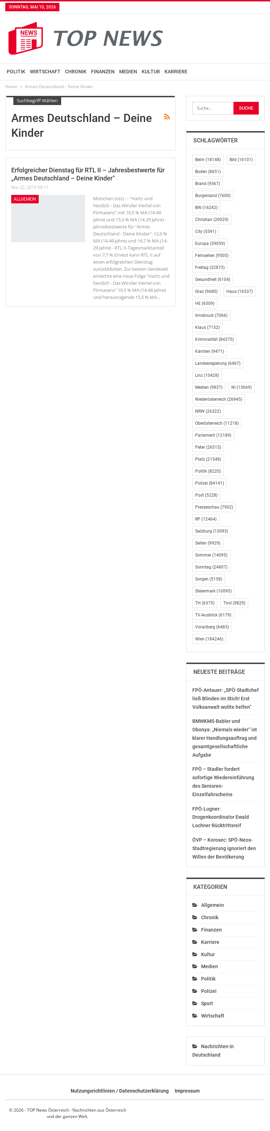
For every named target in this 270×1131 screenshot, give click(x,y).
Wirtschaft (45, 71)
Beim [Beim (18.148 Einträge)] (208, 159)
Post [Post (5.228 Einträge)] (206, 495)
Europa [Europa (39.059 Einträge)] (210, 243)
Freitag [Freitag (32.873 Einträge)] (210, 267)
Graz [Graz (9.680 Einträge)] (206, 291)
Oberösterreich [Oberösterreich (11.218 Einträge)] (217, 423)
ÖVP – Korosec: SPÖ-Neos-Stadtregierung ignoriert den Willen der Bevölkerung (224, 848)
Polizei (209, 991)
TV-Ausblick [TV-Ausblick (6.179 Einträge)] (213, 615)
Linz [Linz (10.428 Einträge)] (207, 375)
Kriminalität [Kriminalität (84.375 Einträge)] (214, 339)
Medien (128, 71)
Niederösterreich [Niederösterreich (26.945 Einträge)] (218, 399)
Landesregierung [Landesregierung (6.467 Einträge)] (217, 363)
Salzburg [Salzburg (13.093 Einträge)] (211, 531)
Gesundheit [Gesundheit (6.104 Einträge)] (212, 279)
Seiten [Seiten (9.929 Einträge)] (207, 543)
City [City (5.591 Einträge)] (205, 231)
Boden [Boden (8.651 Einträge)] (208, 171)
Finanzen (103, 71)
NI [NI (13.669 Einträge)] (241, 387)
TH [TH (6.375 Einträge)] (204, 603)
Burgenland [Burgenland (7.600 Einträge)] (213, 195)
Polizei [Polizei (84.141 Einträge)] (209, 483)
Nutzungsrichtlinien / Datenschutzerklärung (120, 1091)
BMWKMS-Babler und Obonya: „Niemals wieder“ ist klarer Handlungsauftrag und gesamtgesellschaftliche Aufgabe (224, 737)
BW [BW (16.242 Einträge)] (206, 207)
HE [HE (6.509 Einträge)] (204, 303)
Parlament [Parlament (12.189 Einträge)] (213, 435)
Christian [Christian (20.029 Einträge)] (212, 219)
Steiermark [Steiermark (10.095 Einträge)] (213, 591)
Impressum (187, 1091)
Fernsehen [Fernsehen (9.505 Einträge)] (212, 255)
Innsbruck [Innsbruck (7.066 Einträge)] (211, 315)
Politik (16, 71)
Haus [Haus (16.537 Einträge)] (239, 291)
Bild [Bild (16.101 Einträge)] (241, 159)
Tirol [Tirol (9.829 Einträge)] (234, 603)
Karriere (176, 71)
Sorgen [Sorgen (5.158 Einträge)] (208, 579)
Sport (207, 1003)
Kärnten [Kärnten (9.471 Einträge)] (209, 351)
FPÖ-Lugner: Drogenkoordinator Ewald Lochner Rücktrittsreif (220, 817)
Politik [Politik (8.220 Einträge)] (208, 471)
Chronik (75, 71)
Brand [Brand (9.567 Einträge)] (207, 183)
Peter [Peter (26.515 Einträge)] (208, 447)
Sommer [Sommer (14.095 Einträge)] (211, 555)
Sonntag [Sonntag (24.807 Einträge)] (211, 567)
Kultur (151, 71)
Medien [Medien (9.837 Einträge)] (209, 387)
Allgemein (25, 199)
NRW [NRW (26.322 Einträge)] (208, 411)
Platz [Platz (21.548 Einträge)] (208, 459)
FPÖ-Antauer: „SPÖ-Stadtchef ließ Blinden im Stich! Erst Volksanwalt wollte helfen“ (225, 698)
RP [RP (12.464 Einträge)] (206, 519)
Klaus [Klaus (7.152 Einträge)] (207, 327)
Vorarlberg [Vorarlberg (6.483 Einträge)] (212, 627)
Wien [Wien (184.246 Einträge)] (209, 639)
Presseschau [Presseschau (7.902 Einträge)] (214, 507)
